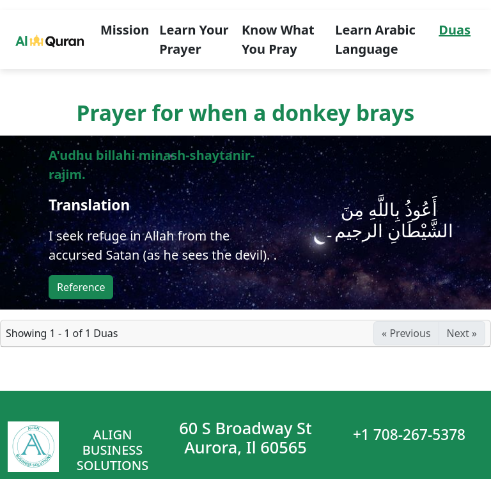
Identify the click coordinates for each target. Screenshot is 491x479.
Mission (124, 29)
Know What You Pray (278, 39)
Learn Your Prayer (193, 39)
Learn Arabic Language (375, 39)
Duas (455, 29)
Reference (81, 287)
